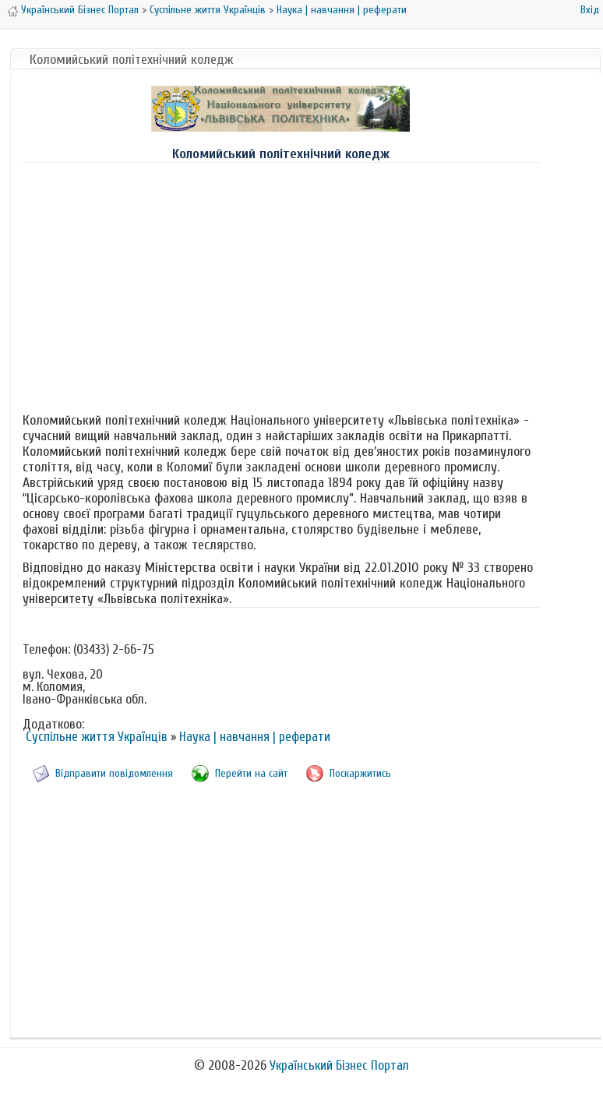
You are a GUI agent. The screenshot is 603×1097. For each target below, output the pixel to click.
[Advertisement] (280, 284)
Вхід (589, 9)
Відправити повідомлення (114, 773)
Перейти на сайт (251, 773)
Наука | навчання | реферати (342, 9)
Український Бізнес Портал (80, 9)
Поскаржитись (360, 773)
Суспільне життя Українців (208, 9)
